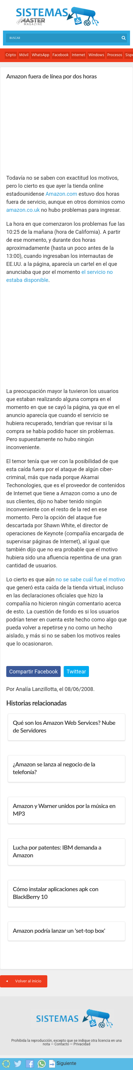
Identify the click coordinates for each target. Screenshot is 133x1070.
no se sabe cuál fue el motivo (90, 579)
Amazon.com (61, 194)
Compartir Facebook (33, 671)
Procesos (114, 55)
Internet (78, 55)
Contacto (61, 1044)
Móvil (24, 55)
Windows (96, 55)
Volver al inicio (23, 981)
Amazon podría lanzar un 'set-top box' (59, 930)
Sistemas (57, 16)
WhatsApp (40, 55)
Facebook (61, 55)
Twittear (76, 671)
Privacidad (81, 1044)
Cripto (11, 55)
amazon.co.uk (23, 210)
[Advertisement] (51, 126)
